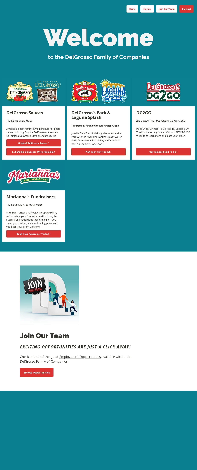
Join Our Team (167, 8)
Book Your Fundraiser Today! (34, 233)
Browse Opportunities (37, 372)
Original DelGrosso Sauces (33, 142)
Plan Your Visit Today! (98, 151)
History (147, 8)
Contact (186, 8)
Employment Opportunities (80, 356)
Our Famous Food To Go (163, 151)
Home (132, 8)
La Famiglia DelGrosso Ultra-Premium (33, 151)
